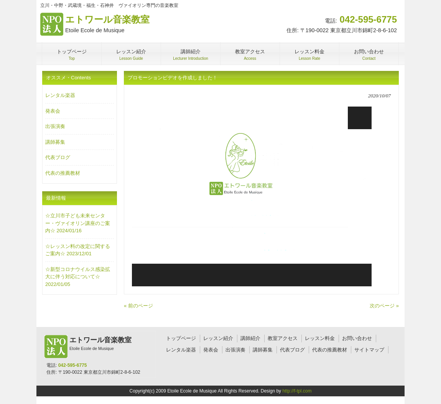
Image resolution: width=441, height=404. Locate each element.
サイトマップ (369, 350)
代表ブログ (57, 157)
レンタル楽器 (60, 95)
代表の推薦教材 (62, 173)
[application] (252, 196)
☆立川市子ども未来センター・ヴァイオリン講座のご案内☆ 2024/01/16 (77, 223)
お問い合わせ (357, 338)
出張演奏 (55, 126)
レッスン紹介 (218, 338)
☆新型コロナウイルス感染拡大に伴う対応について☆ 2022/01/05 (77, 276)
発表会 (52, 111)
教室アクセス (283, 338)
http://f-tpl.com (296, 391)
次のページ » (384, 306)
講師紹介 (250, 338)
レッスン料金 (320, 338)
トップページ (181, 338)
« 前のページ (138, 306)
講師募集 (55, 142)
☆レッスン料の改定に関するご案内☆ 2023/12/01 (77, 250)
